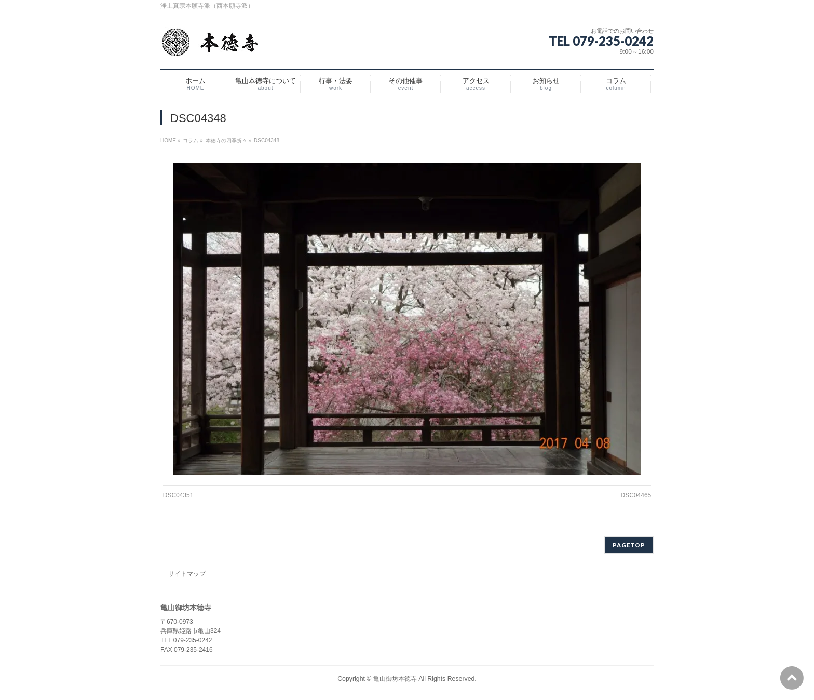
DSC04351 (178, 495)
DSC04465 (636, 495)
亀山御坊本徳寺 (395, 678)
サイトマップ (187, 573)
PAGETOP (629, 545)
